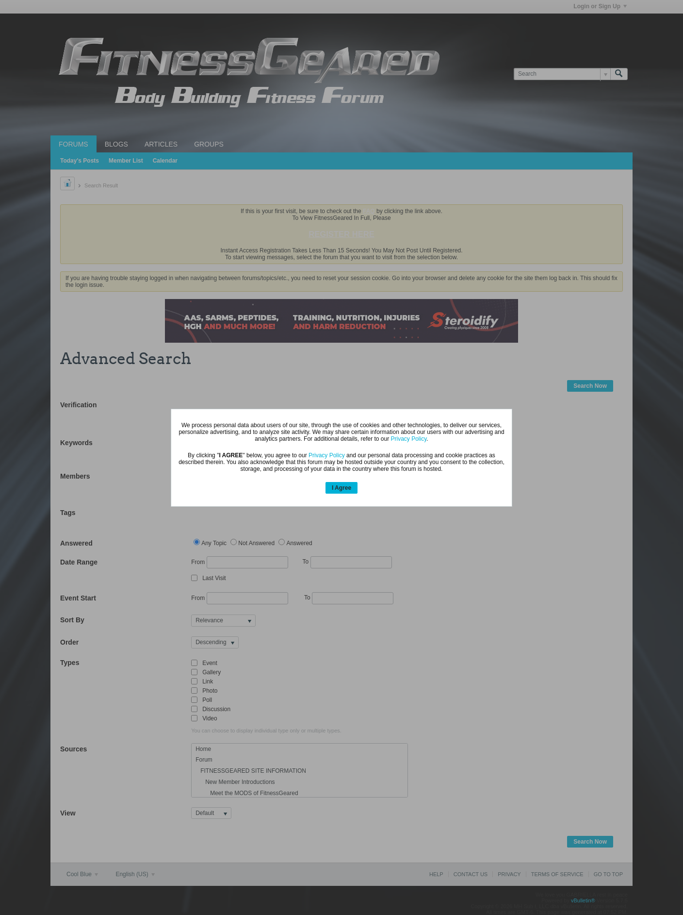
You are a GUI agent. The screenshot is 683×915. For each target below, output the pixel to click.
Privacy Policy (409, 438)
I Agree (341, 487)
